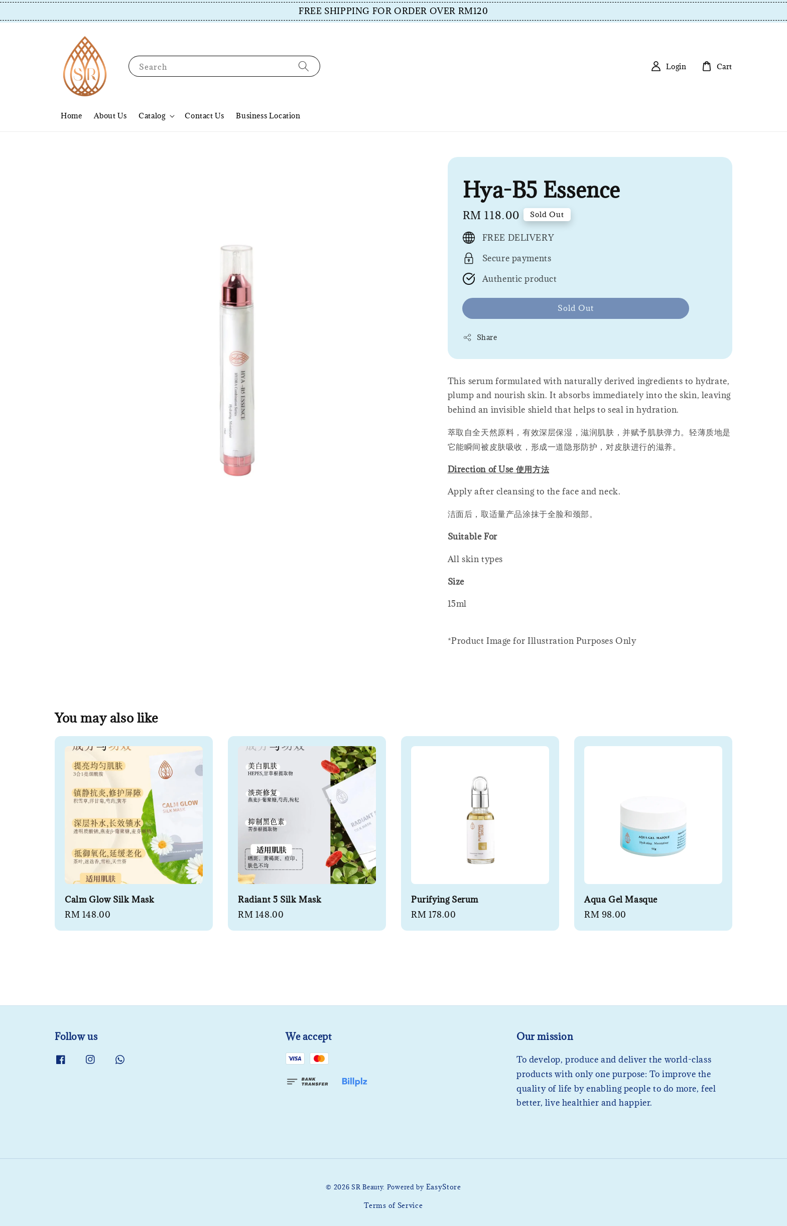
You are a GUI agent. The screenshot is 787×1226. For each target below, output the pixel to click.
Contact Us (204, 115)
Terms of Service (393, 1205)
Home (71, 115)
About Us (110, 115)
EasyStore (443, 1186)
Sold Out (576, 308)
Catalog (152, 115)
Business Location (268, 115)
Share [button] (480, 337)
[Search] (304, 66)
